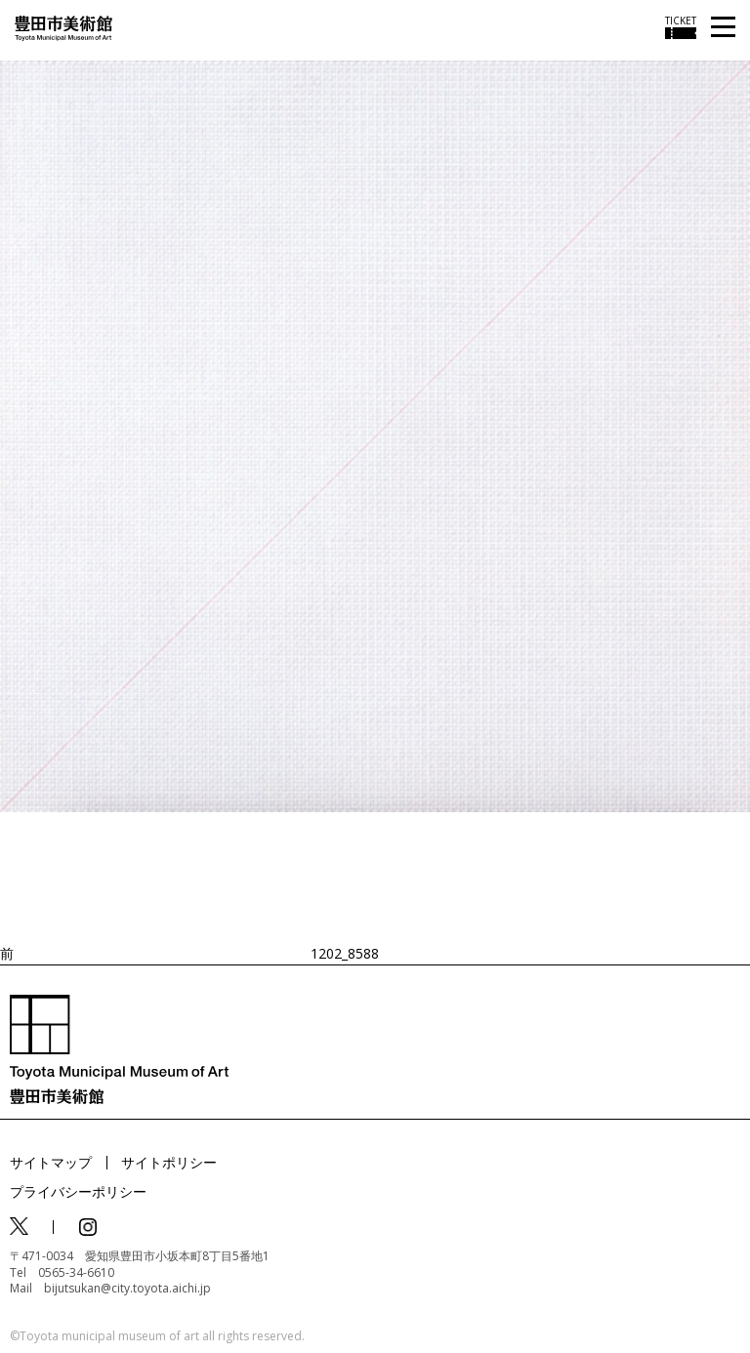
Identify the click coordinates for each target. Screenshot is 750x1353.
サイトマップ (51, 1162)
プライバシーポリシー (78, 1191)
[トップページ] (63, 27)
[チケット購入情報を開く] (680, 27)
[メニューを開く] (723, 28)
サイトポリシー (169, 1162)
